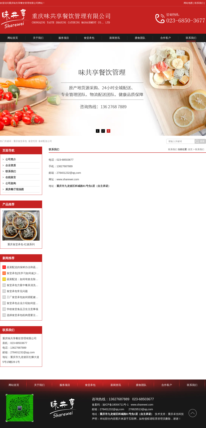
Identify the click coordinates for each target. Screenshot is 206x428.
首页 (190, 149)
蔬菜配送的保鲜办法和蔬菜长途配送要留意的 (23, 267)
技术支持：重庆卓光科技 (169, 413)
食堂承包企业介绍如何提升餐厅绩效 (23, 303)
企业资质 (10, 165)
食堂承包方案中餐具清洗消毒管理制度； (23, 285)
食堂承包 (89, 37)
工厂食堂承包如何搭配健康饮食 (23, 297)
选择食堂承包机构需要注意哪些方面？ (23, 315)
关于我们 (38, 37)
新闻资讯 (114, 37)
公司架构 (10, 183)
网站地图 (188, 3)
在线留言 (10, 177)
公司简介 (10, 159)
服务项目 (63, 37)
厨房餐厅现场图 (14, 189)
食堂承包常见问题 (17, 291)
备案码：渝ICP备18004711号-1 (110, 404)
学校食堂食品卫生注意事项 (22, 309)
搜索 (202, 141)
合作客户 (165, 37)
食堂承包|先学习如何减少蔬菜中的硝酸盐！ (23, 273)
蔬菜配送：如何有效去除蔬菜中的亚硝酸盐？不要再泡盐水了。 (23, 279)
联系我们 (199, 3)
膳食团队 (140, 37)
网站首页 (12, 37)
